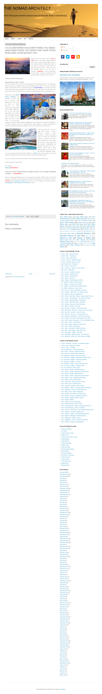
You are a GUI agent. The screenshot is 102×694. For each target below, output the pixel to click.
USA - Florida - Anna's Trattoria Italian (71, 379)
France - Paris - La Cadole (68, 347)
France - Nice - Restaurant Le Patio (70, 345)
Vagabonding (64, 463)
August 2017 (63, 570)
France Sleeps (91, 229)
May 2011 (62, 671)
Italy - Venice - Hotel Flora (68, 278)
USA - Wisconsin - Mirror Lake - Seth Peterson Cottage (75, 336)
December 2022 (64, 532)
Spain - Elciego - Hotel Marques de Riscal (72, 280)
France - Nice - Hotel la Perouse (69, 254)
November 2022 (64, 534)
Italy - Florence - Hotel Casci (68, 266)
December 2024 (64, 488)
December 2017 (64, 566)
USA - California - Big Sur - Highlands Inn (72, 294)
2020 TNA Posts (73, 226)
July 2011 (62, 667)
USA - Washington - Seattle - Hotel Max (71, 332)
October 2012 (63, 645)
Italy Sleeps (86, 231)
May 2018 (62, 560)
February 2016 (63, 586)
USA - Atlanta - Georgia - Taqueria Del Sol (72, 373)
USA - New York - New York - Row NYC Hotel (73, 312)
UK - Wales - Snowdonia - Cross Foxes (71, 288)
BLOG (6, 38)
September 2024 (64, 494)
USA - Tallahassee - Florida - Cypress (71, 417)
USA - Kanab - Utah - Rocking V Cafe (71, 383)
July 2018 (62, 558)
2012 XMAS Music (66, 217)
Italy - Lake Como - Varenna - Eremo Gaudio (73, 268)
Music (92, 231)
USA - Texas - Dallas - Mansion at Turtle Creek (73, 324)
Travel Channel (65, 459)
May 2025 (62, 480)
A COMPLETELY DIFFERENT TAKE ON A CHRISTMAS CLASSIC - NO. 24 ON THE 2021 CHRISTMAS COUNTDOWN (81, 202)
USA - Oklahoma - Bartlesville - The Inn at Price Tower (75, 316)
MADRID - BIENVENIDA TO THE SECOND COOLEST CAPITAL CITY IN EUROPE (80, 123)
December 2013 (64, 617)
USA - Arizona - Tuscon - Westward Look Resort (73, 290)
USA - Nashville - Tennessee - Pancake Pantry (73, 393)
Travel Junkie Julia (66, 461)
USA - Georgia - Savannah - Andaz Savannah (73, 304)
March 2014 (63, 611)
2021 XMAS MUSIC (82, 228)
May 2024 (62, 502)
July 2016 (62, 584)
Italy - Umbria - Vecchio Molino (69, 276)
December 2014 (64, 603)
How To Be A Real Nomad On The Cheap (80, 113)
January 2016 (63, 588)
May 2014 (62, 609)
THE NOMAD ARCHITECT (27, 8)
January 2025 (63, 486)
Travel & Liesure (65, 457)
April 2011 (62, 673)
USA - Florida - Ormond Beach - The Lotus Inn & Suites (75, 298)
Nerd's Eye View (65, 447)
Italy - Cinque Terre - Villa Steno (69, 264)
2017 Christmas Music (85, 220)
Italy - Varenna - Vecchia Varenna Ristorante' (73, 353)
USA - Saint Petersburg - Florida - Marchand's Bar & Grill (76, 405)
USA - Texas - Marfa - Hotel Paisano (70, 326)
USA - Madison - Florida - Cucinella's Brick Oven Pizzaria (76, 387)
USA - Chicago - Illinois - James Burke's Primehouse (75, 375)
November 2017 (64, 568)
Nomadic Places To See (70, 236)
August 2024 (63, 496)
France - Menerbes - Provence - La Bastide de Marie (75, 343)
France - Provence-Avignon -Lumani (70, 262)
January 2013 (63, 639)
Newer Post (9, 274)
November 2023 (64, 514)
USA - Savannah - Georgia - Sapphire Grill (72, 411)
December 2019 (64, 546)
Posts (63, 47)
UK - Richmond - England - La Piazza (71, 361)
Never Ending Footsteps (67, 449)
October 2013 (63, 621)
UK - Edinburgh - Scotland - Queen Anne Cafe (73, 355)
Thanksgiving (92, 241)
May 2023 (62, 522)
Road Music (76, 241)
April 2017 (62, 572)
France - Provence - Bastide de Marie (71, 260)
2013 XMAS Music (82, 217)
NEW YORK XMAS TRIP (67, 233)
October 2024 (63, 492)
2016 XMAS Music (68, 220)
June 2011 (62, 669)
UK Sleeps (86, 245)
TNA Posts (87, 243)
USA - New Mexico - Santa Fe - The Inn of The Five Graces (76, 310)
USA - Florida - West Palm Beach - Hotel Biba (73, 302)
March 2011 (63, 675)
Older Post (52, 274)
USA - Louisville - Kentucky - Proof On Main (72, 385)
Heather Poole (65, 435)
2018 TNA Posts (83, 222)
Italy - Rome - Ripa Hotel (67, 270)
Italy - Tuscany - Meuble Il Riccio (69, 274)
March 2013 (63, 635)
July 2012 (62, 651)
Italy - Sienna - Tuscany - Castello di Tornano (73, 351)
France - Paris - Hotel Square (69, 258)
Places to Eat (66, 238)
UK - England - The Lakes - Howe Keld (71, 284)
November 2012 (64, 643)
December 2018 (64, 556)
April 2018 (62, 562)
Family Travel (75, 229)
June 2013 (62, 629)
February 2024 (63, 508)
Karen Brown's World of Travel (69, 437)
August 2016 (63, 582)
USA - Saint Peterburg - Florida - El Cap (71, 403)
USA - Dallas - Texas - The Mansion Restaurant (73, 377)
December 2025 (64, 474)
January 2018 (63, 564)
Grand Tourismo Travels (67, 433)
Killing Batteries (65, 439)
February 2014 (63, 613)
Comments (64, 50)
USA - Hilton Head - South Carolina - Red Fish (73, 381)
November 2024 (64, 490)
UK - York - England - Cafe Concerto (70, 367)
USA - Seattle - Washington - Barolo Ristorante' (73, 415)
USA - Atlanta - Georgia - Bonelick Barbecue (72, 369)
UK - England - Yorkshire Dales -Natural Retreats (74, 286)
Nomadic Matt (65, 451)
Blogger (63, 689)
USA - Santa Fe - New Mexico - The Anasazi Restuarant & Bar (77, 409)
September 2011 (64, 663)
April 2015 (62, 598)
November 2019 (64, 548)
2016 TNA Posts (91, 218)
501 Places (64, 431)
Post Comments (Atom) (18, 276)
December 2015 (64, 590)
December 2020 (64, 542)
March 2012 (63, 659)
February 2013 (63, 637)
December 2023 (64, 512)
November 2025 (64, 476)
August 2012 (63, 649)
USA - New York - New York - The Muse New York (74, 314)
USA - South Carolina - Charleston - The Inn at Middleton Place (77, 320)
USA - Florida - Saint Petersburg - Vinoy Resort (73, 300)
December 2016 (64, 580)
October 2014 (63, 607)
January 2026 (63, 472)
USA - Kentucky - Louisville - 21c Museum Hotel (73, 308)
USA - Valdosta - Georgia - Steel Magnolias (72, 422)
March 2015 (63, 600)
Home (30, 274)
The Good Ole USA (67, 243)
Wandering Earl (65, 465)
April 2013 (62, 633)
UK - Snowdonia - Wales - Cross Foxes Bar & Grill (74, 363)
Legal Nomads (65, 441)
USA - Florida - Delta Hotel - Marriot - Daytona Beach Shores (77, 296)
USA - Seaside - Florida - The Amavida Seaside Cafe (75, 413)
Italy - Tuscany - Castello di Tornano (70, 272)
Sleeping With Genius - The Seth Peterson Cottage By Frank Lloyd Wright (80, 182)
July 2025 (62, 478)
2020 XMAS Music (89, 226)
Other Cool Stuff (89, 235)
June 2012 (62, 653)
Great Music (73, 231)
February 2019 (63, 552)
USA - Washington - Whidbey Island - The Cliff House (75, 334)
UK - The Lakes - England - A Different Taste (72, 365)
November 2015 (64, 592)
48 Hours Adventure (66, 429)
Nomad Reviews (84, 233)
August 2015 (63, 594)
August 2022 (63, 536)
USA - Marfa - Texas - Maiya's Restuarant (72, 391)
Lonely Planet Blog (66, 443)
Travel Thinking (75, 245)
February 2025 (63, 484)
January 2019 (63, 554)
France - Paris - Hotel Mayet (68, 256)
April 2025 (62, 482)
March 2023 (63, 526)
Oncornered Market (66, 453)
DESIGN (31, 38)
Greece (79, 231)
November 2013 (64, 619)
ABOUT (13, 38)
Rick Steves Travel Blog (67, 455)
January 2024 (63, 510)
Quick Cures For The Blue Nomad (72, 240)
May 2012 (62, 655)
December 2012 (64, 641)
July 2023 (62, 518)
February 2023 (63, 528)
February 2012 (63, 661)
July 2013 (62, 627)
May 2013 (62, 631)
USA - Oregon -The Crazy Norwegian (71, 401)
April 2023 (62, 524)
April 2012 (62, 657)
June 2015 (62, 597)
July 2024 (62, 498)
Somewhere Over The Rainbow (70, 75)
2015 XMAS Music (78, 218)
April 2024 (62, 504)
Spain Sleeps (83, 241)
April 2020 (62, 544)
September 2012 (64, 647)
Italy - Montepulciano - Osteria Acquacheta (72, 349)
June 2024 (62, 500)
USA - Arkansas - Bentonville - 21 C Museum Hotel (74, 292)
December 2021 (64, 538)
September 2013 (64, 623)
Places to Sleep (84, 238)
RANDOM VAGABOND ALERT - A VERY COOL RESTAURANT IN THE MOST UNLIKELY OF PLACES (81, 134)
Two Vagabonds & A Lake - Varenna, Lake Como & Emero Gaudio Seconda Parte (82, 191)
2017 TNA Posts (67, 222)
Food (84, 229)
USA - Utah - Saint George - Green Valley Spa (73, 330)
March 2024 (63, 506)
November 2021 (64, 540)
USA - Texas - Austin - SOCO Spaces (71, 322)
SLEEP (19, 38)
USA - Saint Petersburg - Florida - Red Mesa (73, 407)
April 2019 (62, 550)
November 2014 (64, 605)
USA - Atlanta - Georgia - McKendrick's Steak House (75, 371)
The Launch (80, 243)
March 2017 (63, 574)
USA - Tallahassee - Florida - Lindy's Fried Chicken (74, 419)
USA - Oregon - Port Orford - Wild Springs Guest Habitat (76, 318)
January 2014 (63, 615)
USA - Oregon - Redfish (67, 399)
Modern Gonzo (65, 445)
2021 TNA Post (68, 228)
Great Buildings (65, 231)
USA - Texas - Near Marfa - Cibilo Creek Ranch (73, 328)
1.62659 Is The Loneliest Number (70, 163)
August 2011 (63, 665)
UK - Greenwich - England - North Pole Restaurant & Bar (76, 357)
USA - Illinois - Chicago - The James (70, 306)
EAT (25, 38)
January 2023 (63, 530)
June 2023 (62, 520)
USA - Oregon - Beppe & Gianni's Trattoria (72, 397)
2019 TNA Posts (77, 224)
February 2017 (63, 576)
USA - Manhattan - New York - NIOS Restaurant (73, 389)
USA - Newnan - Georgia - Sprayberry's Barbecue (74, 395)
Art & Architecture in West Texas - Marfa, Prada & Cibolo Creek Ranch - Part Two (82, 171)
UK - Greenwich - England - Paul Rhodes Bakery (74, 359)
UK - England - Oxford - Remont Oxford (71, 282)
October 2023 (63, 516)
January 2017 (63, 578)
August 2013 (63, 625)
